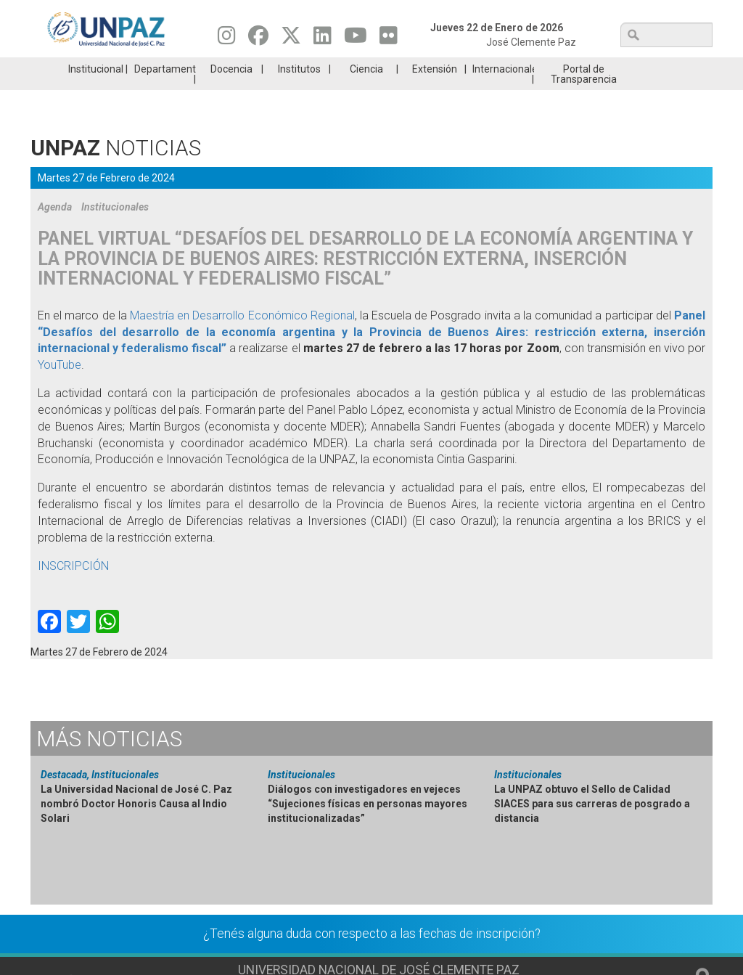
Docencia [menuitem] (231, 91)
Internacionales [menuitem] (503, 91)
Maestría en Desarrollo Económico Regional (242, 337)
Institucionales (115, 228)
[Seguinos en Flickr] (388, 39)
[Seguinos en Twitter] (291, 39)
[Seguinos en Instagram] (227, 39)
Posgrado (655, 68)
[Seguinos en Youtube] (355, 39)
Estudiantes (428, 68)
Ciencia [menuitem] (366, 91)
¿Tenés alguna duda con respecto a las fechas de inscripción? (372, 955)
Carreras (87, 68)
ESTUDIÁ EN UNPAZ (200, 68)
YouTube (59, 386)
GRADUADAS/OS (541, 68)
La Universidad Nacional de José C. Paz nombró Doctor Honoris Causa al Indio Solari (136, 825)
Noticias (109, 760)
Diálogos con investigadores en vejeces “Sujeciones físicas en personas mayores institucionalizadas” (367, 825)
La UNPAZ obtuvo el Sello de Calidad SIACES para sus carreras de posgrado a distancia (592, 825)
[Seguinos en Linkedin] (322, 39)
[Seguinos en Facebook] (258, 39)
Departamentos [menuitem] (165, 91)
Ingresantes (314, 68)
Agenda (55, 228)
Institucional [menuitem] (95, 91)
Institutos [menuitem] (299, 91)
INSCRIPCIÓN (73, 588)
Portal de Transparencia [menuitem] (584, 96)
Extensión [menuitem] (434, 91)
